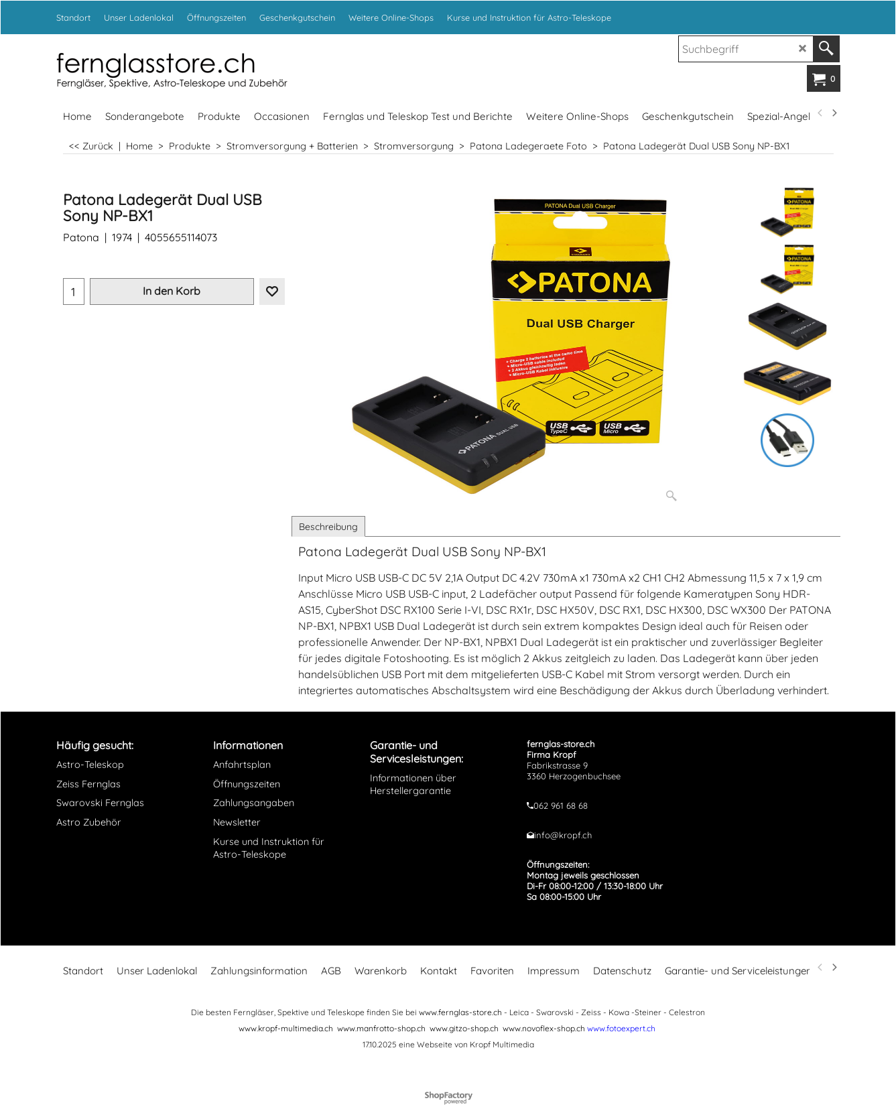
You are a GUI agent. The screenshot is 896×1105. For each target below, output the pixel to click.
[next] (834, 113)
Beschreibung (328, 527)
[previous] (821, 113)
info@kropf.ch (563, 835)
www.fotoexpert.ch (621, 1028)
